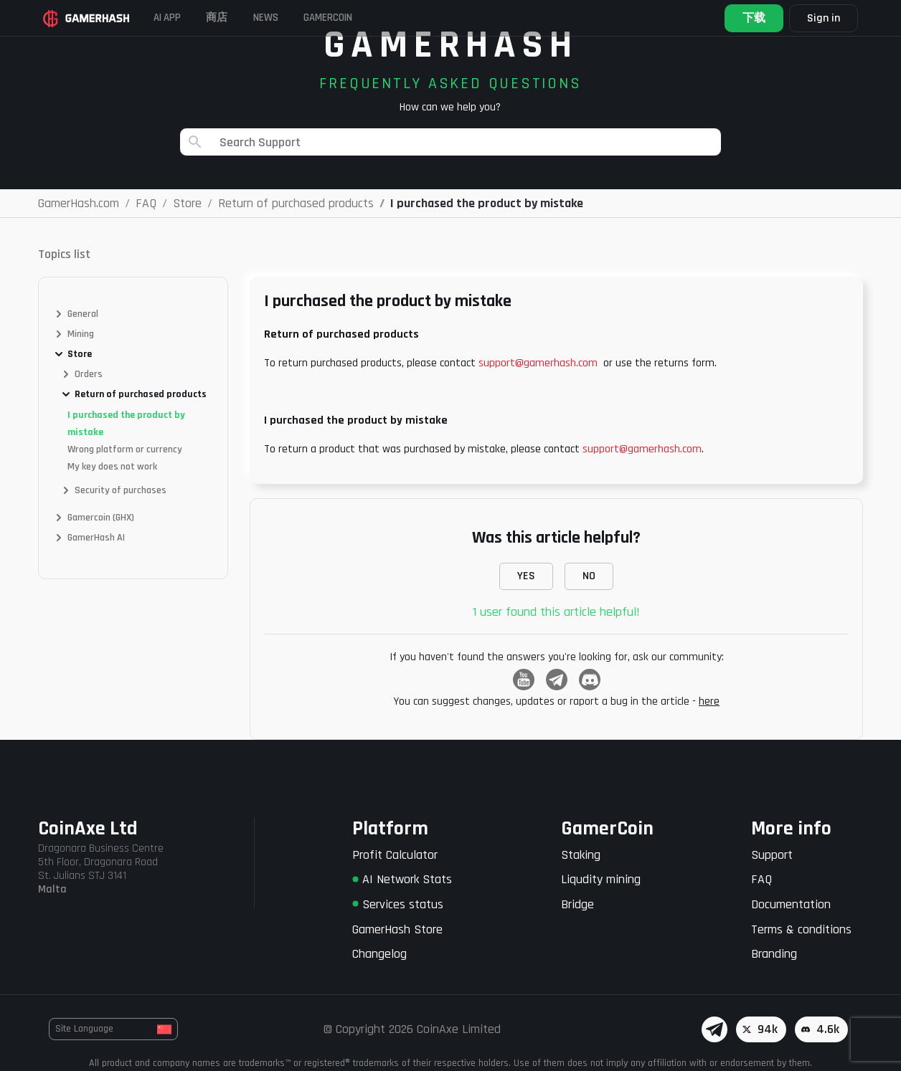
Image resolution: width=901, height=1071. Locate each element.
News (299, 17)
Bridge (577, 904)
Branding (774, 954)
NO (588, 576)
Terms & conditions (801, 929)
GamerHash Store (397, 929)
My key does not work (112, 466)
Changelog (379, 954)
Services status (397, 904)
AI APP (178, 17)
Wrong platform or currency (124, 449)
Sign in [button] (818, 18)
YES (526, 576)
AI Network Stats (402, 879)
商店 (238, 17)
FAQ (761, 879)
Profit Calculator (395, 855)
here (709, 701)
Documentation (791, 904)
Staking (580, 855)
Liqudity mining (601, 879)
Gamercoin (374, 17)
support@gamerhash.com (538, 363)
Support (772, 855)
